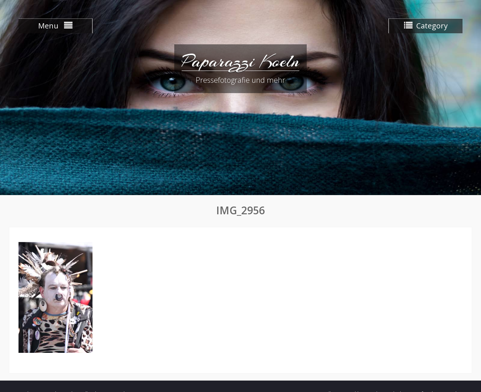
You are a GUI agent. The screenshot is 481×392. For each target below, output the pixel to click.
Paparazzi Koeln (240, 61)
